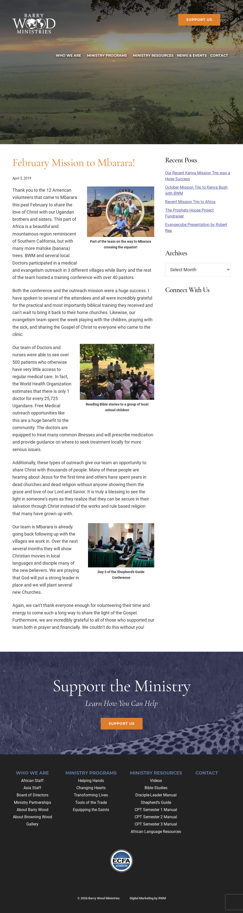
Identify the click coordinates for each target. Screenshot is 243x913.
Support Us (199, 19)
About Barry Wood (32, 809)
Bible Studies (156, 787)
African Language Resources (156, 831)
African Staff (32, 780)
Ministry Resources (156, 773)
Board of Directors (32, 795)
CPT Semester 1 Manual (156, 809)
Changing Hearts (91, 787)
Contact (206, 773)
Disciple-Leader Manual (156, 795)
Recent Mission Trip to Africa (190, 201)
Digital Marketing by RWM (148, 898)
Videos (156, 780)
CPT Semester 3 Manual (156, 824)
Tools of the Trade (91, 802)
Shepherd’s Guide (156, 802)
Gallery (32, 824)
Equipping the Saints (91, 809)
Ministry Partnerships (32, 802)
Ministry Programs (91, 773)
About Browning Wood (32, 817)
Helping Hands (91, 780)
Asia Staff (32, 787)
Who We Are (32, 773)
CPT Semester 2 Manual (156, 817)
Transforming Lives (91, 795)
